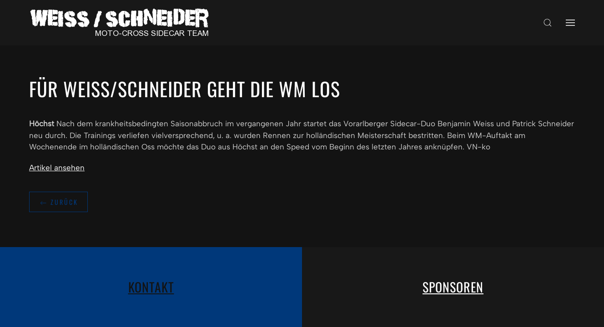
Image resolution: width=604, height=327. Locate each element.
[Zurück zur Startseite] (122, 22)
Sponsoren (453, 286)
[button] (547, 22)
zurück (58, 202)
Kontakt (151, 286)
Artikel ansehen (57, 167)
